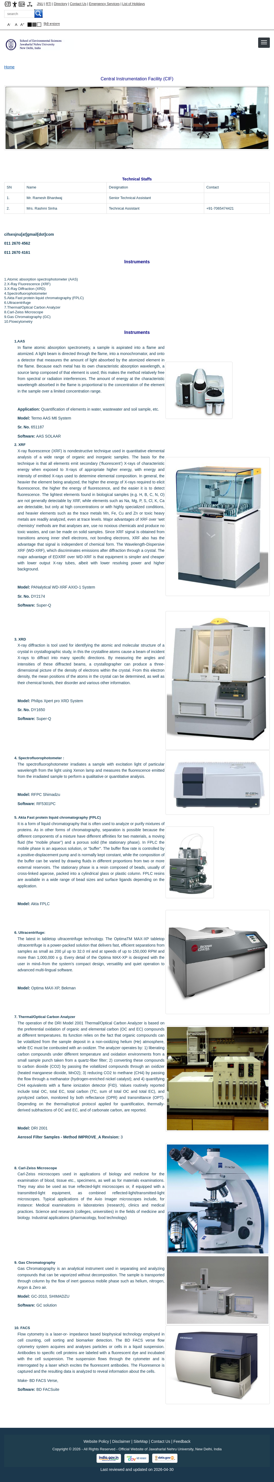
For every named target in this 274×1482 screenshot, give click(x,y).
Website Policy (96, 1441)
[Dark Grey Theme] (34, 25)
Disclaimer (121, 1441)
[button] (264, 42)
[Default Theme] (39, 25)
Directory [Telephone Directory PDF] (60, 4)
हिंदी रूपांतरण (52, 24)
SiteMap (141, 1441)
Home (9, 67)
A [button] (22, 24)
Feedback (181, 1441)
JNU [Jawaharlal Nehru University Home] (40, 4)
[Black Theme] (30, 25)
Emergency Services (104, 4)
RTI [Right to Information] (48, 4)
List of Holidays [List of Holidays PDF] (133, 4)
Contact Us (78, 4)
